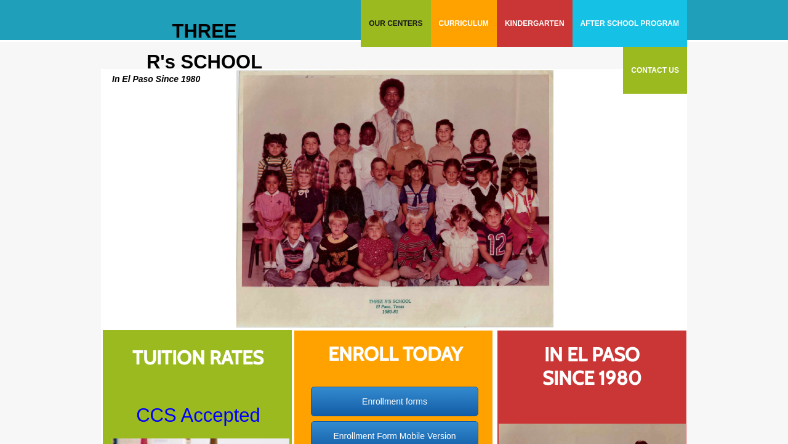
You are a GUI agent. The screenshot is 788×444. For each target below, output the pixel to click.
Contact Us (655, 70)
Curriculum (464, 23)
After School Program (630, 23)
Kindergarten (535, 23)
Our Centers (395, 23)
